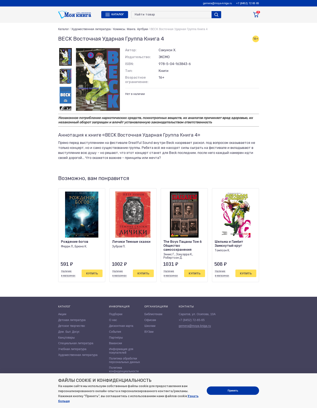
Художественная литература (91, 29)
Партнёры (116, 337)
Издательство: (138, 57)
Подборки (115, 314)
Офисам (150, 320)
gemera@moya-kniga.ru (217, 3)
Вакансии (115, 343)
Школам (149, 325)
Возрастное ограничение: (136, 79)
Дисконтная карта (121, 325)
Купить (92, 273)
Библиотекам (153, 314)
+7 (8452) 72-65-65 (192, 320)
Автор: (130, 50)
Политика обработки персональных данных (124, 360)
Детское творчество (71, 325)
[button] (247, 178)
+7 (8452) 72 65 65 (247, 3)
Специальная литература (75, 343)
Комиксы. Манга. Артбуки (130, 29)
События (115, 331)
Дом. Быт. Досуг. (69, 331)
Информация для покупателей (121, 350)
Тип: (128, 71)
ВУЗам (149, 331)
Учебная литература (72, 349)
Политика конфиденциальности (124, 369)
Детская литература (72, 320)
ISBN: (129, 64)
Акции (62, 314)
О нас (113, 320)
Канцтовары (66, 337)
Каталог (63, 29)
